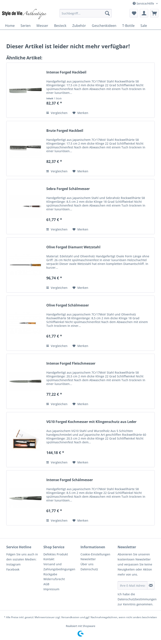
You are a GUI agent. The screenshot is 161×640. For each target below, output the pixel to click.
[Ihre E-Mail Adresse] (132, 585)
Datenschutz (89, 569)
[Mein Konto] (144, 13)
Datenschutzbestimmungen (137, 599)
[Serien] (26, 26)
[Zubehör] (79, 26)
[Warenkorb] (154, 13)
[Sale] (144, 26)
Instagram (13, 564)
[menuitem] (86, 13)
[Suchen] (107, 13)
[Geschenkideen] (104, 26)
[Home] (10, 26)
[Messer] (42, 26)
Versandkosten (70, 617)
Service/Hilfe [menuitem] (144, 3)
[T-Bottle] (128, 26)
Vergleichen (57, 113)
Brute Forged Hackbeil (64, 130)
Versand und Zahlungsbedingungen (59, 566)
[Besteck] (60, 26)
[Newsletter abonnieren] (151, 585)
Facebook (12, 569)
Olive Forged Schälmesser (67, 305)
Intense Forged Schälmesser (69, 480)
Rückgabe (50, 574)
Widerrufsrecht (54, 579)
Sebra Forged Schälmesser (68, 189)
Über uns (86, 564)
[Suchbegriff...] (86, 13)
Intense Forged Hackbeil (66, 72)
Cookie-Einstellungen (95, 554)
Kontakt (48, 559)
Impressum (51, 589)
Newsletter (88, 559)
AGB (46, 584)
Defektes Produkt (55, 554)
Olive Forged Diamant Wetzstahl (73, 247)
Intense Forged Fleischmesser (70, 363)
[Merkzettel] (134, 13)
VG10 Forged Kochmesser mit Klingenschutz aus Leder (91, 422)
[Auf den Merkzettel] (80, 112)
